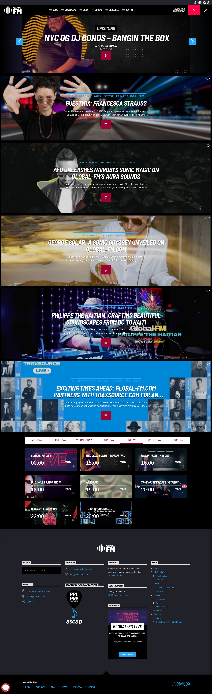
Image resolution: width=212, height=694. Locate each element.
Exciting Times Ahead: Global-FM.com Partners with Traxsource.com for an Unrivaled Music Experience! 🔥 (106, 391)
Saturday (154, 440)
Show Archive (162, 606)
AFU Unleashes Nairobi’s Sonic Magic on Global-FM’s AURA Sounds (106, 172)
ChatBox (160, 591)
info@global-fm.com (79, 574)
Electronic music (81, 96)
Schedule (114, 9)
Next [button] (200, 42)
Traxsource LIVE (97, 509)
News (142, 96)
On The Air (160, 599)
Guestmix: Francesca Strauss (106, 103)
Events (97, 96)
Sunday (178, 440)
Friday (131, 440)
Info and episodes (127, 654)
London (30, 602)
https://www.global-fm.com (38, 591)
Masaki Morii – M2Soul (155, 455)
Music (133, 96)
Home (55, 9)
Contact (130, 9)
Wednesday (84, 440)
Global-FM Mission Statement (169, 622)
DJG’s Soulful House (44, 509)
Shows (98, 9)
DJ (68, 96)
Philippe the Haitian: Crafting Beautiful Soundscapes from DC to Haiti (106, 318)
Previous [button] (12, 42)
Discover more (115, 575)
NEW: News (70, 9)
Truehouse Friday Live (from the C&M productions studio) (160, 482)
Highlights (122, 96)
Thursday (107, 440)
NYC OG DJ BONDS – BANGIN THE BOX (106, 37)
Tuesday (60, 440)
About (158, 618)
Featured (109, 96)
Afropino (92, 482)
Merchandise (161, 576)
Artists (158, 603)
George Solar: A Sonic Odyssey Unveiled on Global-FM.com (106, 245)
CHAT (85, 9)
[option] (106, 42)
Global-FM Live (41, 455)
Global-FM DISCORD (165, 588)
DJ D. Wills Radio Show (46, 482)
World (133, 162)
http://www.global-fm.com (81, 569)
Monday (37, 440)
